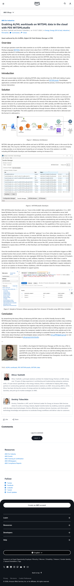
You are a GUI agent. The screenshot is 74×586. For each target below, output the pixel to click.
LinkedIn (9, 488)
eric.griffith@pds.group (58, 335)
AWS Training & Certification (14, 458)
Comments (14, 32)
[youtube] (21, 567)
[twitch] (17, 567)
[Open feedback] (72, 293)
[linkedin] (11, 567)
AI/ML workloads (11, 367)
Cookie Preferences (25, 578)
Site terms (13, 578)
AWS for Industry (10, 454)
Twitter (8, 483)
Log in (37, 438)
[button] (37, 12)
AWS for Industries (8, 20)
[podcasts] (24, 567)
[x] (4, 567)
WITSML (16, 50)
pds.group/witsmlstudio (31, 337)
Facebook (9, 485)
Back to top (37, 573)
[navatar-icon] (70, 4)
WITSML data (35, 367)
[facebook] (7, 567)
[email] (28, 567)
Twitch (8, 490)
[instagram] (14, 567)
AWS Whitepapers (10, 461)
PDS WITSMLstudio (24, 367)
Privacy (5, 578)
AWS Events (8, 456)
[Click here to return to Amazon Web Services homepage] (37, 3)
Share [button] (24, 32)
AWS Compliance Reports (13, 463)
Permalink (5, 32)
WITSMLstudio (54, 80)
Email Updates (11, 492)
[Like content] (5, 419)
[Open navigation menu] (3, 3)
